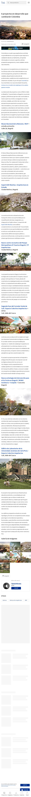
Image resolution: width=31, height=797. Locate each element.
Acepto (25, 785)
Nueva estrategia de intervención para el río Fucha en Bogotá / (15, 379)
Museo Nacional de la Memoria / (13, 124)
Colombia (24, 80)
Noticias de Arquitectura (16, 600)
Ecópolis (13, 382)
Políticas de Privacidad (11, 785)
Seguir (16, 588)
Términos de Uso (4, 785)
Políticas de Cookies (4, 786)
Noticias (5, 600)
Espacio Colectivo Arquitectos (16, 308)
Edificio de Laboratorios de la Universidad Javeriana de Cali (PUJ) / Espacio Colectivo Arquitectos (14, 450)
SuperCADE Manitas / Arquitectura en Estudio (14, 186)
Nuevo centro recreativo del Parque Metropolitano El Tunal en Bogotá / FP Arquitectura (15, 245)
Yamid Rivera (16, 583)
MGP (26, 124)
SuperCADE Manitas (6, 225)
